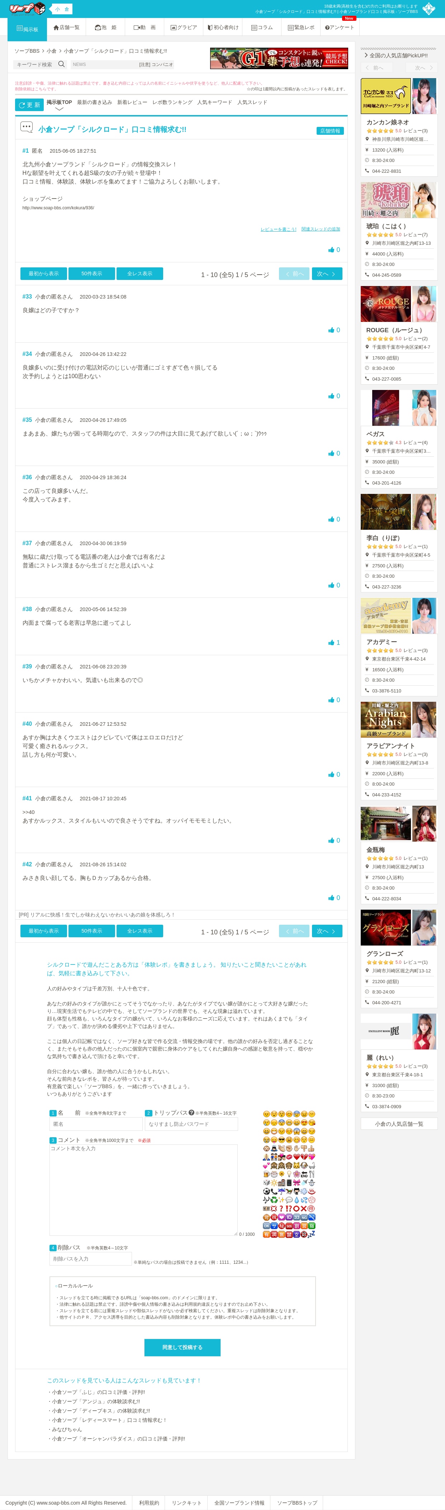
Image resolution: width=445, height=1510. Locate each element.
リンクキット (187, 1503)
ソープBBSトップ (297, 1503)
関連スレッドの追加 (321, 229)
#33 (27, 297)
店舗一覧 (66, 27)
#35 (27, 420)
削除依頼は (25, 89)
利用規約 (149, 1503)
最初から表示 (44, 273)
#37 (27, 543)
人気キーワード (214, 102)
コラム (262, 27)
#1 (26, 151)
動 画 (144, 27)
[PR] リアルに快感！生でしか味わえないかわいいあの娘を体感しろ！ (97, 915)
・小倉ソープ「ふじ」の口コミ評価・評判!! (96, 1392)
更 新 (29, 105)
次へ (327, 274)
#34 (27, 354)
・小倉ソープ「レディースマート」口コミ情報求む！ (107, 1420)
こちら (41, 89)
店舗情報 (330, 131)
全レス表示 (139, 273)
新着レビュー (132, 102)
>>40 (29, 812)
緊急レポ (300, 27)
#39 (27, 666)
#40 (27, 724)
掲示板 (27, 28)
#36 (27, 477)
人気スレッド (252, 102)
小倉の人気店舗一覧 (399, 1124)
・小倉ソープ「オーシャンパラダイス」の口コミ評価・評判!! (116, 1439)
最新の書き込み (94, 102)
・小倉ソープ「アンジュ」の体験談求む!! (93, 1401)
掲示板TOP (59, 102)
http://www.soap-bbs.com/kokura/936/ (58, 207)
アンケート (340, 24)
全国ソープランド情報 (239, 1503)
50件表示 (91, 273)
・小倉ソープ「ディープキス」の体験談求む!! (98, 1411)
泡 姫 (105, 27)
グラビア (183, 27)
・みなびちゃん (64, 1429)
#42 (27, 864)
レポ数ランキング (172, 102)
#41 (27, 798)
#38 (27, 609)
